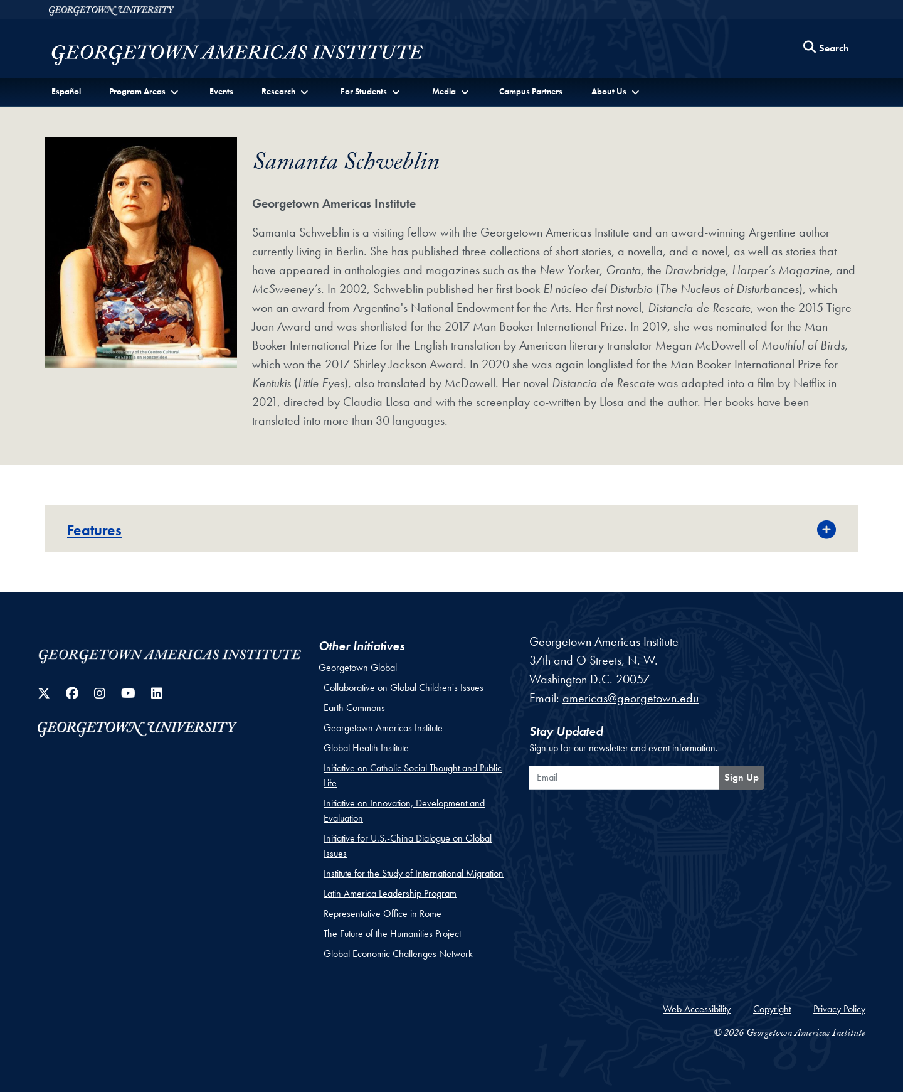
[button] (145, 91)
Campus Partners (530, 91)
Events (221, 91)
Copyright (772, 1008)
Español (66, 91)
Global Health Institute (366, 747)
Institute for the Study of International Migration (414, 873)
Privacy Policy (839, 1008)
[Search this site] (826, 49)
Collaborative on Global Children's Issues (403, 687)
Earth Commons (354, 707)
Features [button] (94, 530)
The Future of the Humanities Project (392, 933)
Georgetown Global (358, 667)
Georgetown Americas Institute (383, 727)
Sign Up (741, 777)
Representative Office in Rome (382, 913)
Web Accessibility (697, 1008)
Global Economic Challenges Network (398, 953)
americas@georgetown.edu (630, 698)
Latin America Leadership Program (390, 893)
